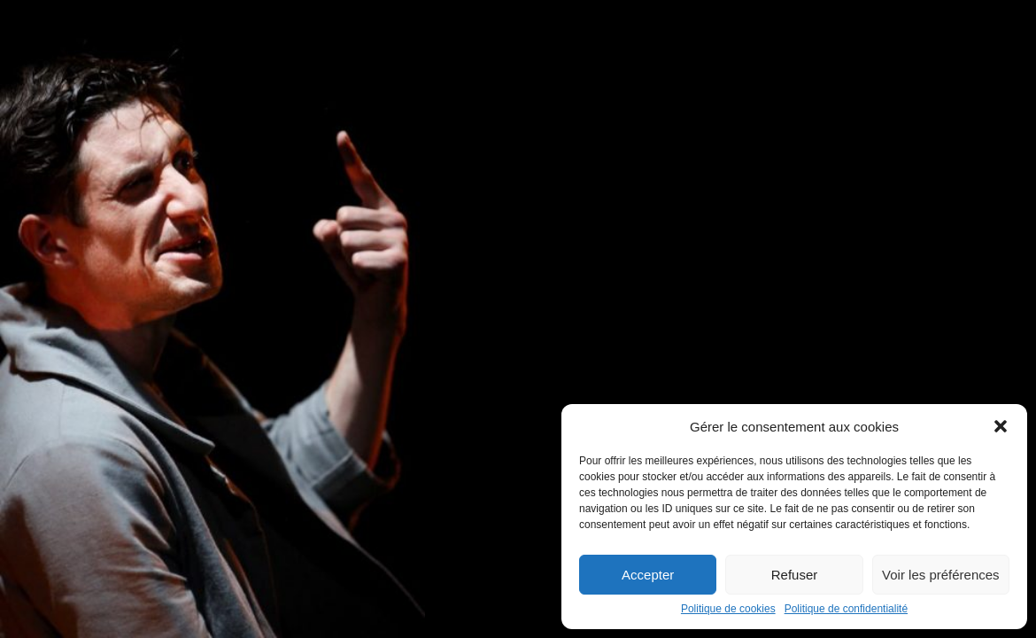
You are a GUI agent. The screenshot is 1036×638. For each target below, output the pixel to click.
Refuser (794, 574)
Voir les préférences (941, 574)
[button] (1000, 426)
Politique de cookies (728, 609)
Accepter (648, 574)
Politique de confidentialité (846, 609)
